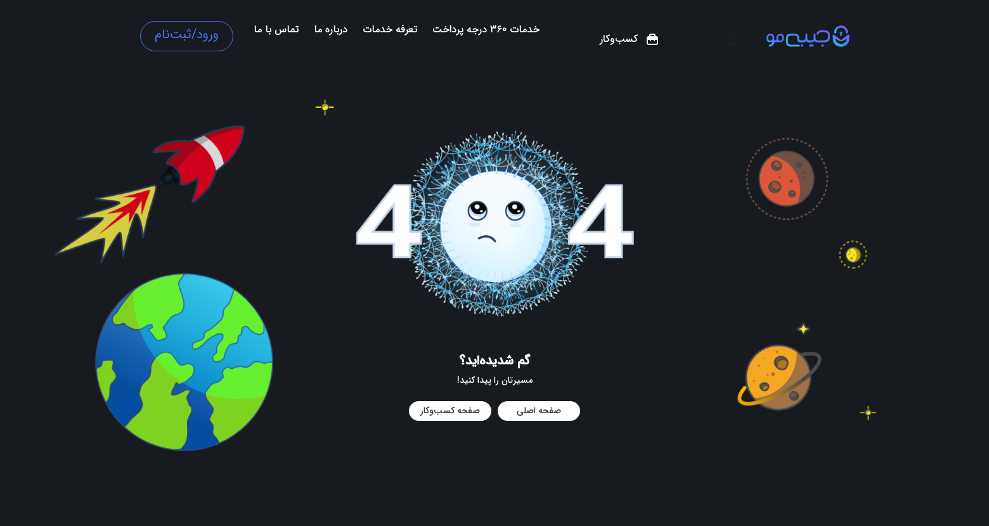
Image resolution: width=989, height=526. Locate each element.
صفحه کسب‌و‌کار (450, 411)
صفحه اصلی (539, 411)
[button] (712, 39)
